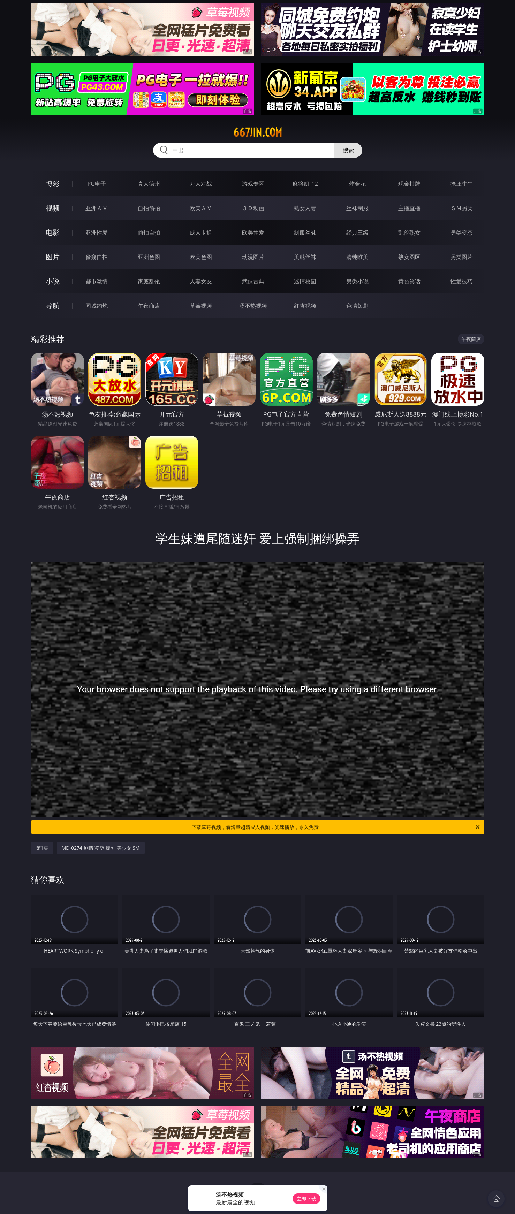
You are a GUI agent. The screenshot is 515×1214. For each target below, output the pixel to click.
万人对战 (201, 184)
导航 (53, 305)
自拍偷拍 (149, 208)
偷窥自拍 (96, 257)
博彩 (53, 183)
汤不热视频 (253, 306)
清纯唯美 (357, 257)
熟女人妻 (305, 208)
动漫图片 (253, 257)
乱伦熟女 (409, 232)
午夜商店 (149, 306)
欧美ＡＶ (201, 208)
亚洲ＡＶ (96, 208)
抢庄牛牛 (461, 184)
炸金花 (357, 184)
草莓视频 (201, 306)
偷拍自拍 (149, 232)
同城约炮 (96, 306)
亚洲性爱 (96, 232)
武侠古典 (253, 281)
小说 (53, 281)
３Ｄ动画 (253, 208)
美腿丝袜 (305, 257)
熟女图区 (409, 257)
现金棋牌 (409, 184)
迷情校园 (305, 281)
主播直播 (409, 208)
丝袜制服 (357, 208)
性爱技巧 (461, 281)
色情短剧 (357, 306)
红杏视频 (305, 306)
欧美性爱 (253, 232)
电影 (53, 232)
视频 (53, 208)
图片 (53, 256)
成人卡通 (201, 232)
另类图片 (461, 257)
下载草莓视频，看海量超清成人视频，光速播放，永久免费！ (336, 827)
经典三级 (357, 232)
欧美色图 (201, 257)
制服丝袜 (305, 232)
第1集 (42, 848)
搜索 (348, 150)
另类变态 (461, 232)
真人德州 (149, 184)
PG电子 (97, 184)
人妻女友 (201, 281)
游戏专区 (253, 184)
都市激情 (96, 281)
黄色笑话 (409, 281)
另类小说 (357, 281)
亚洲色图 (149, 257)
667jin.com (257, 132)
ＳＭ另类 (461, 208)
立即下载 (306, 1198)
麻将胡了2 (305, 184)
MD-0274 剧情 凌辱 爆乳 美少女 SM (101, 848)
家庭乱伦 (149, 281)
